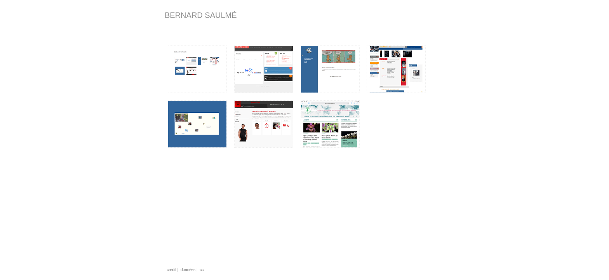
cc (202, 270)
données (188, 270)
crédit (171, 270)
